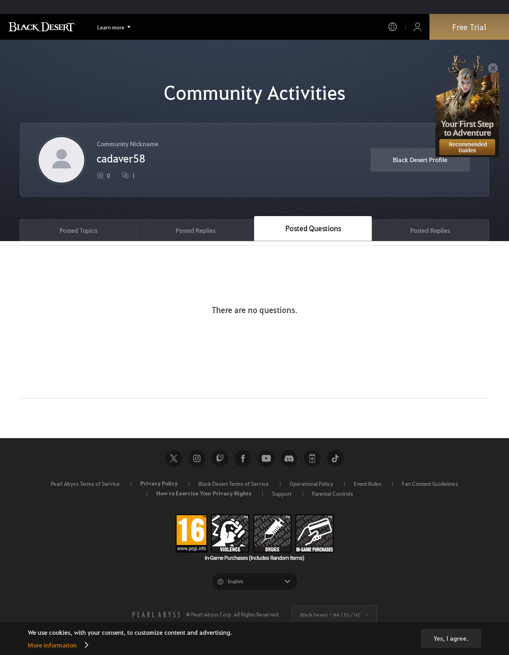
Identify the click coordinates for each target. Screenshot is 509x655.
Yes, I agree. (450, 638)
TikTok (335, 458)
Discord (289, 458)
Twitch (220, 458)
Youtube (266, 458)
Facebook (243, 458)
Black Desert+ (312, 458)
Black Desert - (330, 614)
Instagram (196, 458)
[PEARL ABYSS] (156, 614)
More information (52, 645)
